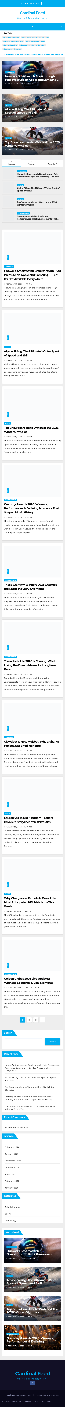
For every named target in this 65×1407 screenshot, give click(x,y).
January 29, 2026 (14, 751)
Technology (10, 72)
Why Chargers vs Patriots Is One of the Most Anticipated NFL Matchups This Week (30, 902)
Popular (31, 163)
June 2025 (10, 1174)
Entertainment (23, 213)
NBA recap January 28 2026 (13, 41)
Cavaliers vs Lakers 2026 (35, 41)
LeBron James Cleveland (11, 49)
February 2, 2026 (14, 517)
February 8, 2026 (15, 149)
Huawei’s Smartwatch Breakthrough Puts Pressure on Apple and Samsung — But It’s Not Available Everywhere (32, 80)
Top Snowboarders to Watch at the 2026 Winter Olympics (32, 144)
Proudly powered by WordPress (19, 1395)
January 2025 (12, 1188)
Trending (52, 163)
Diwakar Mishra (32, 988)
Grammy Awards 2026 (10, 37)
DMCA (49, 1401)
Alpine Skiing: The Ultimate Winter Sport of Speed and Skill (28, 111)
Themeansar (54, 1395)
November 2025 (13, 1160)
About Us (5, 1401)
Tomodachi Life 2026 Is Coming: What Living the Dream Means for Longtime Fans (30, 665)
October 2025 (12, 1167)
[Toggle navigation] (61, 27)
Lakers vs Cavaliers (9, 45)
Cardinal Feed (32, 12)
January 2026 (12, 1154)
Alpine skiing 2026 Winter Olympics (35, 37)
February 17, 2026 (15, 83)
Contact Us (16, 1401)
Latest (11, 163)
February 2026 (12, 1147)
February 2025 (12, 1181)
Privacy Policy (39, 1401)
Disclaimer (27, 1401)
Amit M (29, 83)
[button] (32, 26)
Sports (8, 105)
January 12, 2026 (14, 911)
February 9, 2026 (15, 116)
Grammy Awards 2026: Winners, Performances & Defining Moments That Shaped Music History (37, 219)
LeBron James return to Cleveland (32, 45)
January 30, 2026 (14, 674)
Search (8, 1032)
